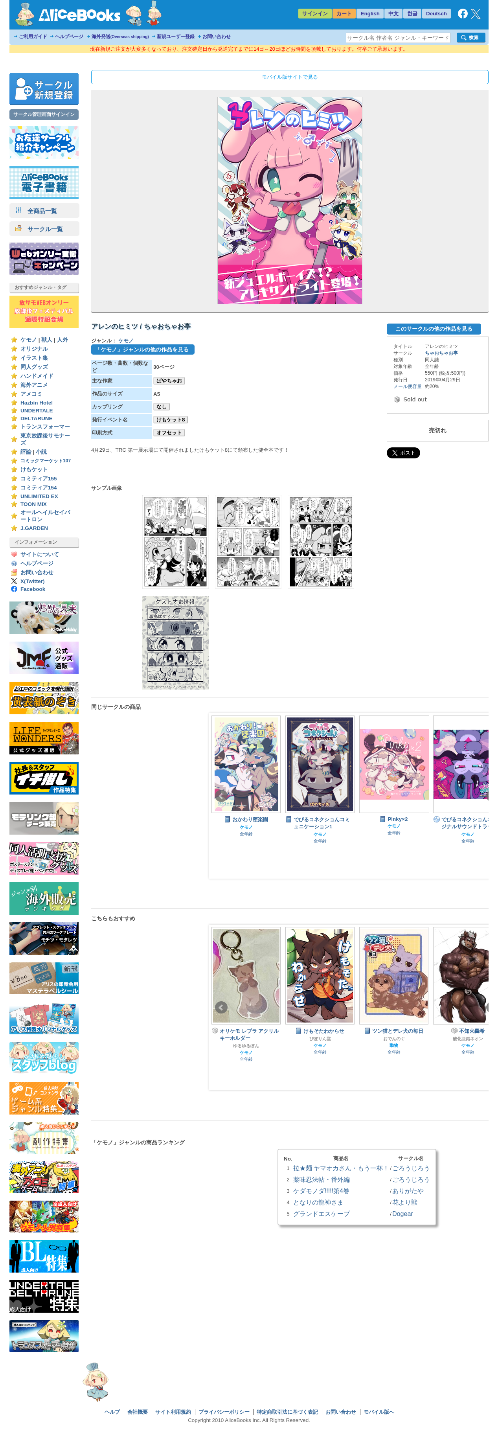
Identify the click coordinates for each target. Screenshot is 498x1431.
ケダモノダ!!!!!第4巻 (321, 1190)
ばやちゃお (169, 381)
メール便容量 (407, 386)
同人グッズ (34, 367)
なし (161, 407)
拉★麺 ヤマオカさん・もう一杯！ (341, 1168)
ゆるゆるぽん (246, 1045)
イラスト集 (34, 358)
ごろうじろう (411, 1168)
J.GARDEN (34, 528)
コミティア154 (38, 488)
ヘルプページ (69, 36)
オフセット (169, 433)
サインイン (315, 14)
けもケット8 (170, 420)
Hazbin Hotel (36, 403)
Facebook (32, 589)
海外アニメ (34, 385)
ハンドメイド (36, 376)
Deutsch (436, 14)
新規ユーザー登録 (176, 36)
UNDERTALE (36, 411)
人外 (62, 340)
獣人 (46, 340)
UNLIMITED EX (39, 496)
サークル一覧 (39, 229)
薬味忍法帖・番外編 (321, 1179)
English (370, 14)
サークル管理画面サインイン (44, 114)
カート (344, 14)
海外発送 (120, 36)
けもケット (34, 470)
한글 (412, 14)
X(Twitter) (32, 581)
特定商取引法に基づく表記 (287, 1412)
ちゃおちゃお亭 (441, 353)
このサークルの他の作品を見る (433, 329)
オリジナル (34, 349)
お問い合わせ (216, 36)
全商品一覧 (36, 211)
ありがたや (408, 1190)
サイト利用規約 (173, 1412)
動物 (394, 1045)
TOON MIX (33, 504)
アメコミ (31, 394)
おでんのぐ (394, 1038)
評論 (25, 452)
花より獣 (404, 1202)
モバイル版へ (379, 1412)
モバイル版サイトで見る (290, 77)
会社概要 (137, 1412)
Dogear (402, 1213)
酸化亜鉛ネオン (468, 1038)
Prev (221, 796)
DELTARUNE (36, 418)
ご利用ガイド (33, 36)
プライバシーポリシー (224, 1412)
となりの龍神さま (318, 1202)
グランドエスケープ (321, 1213)
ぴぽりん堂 (320, 1038)
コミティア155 (38, 479)
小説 (41, 452)
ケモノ (28, 340)
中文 (393, 14)
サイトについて (39, 554)
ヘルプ (112, 1412)
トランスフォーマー (45, 427)
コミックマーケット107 (45, 461)
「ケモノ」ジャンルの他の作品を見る (142, 349)
